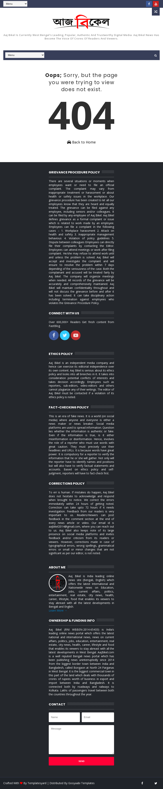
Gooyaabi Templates (81, 783)
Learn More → (58, 610)
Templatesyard (36, 783)
